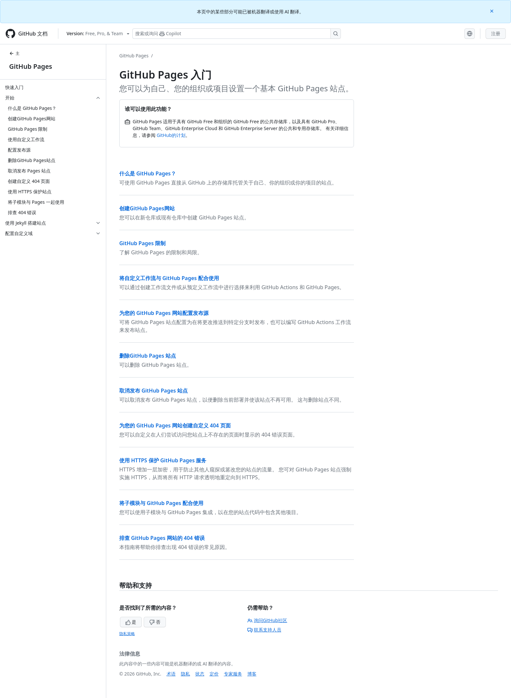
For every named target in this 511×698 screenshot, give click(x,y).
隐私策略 (127, 633)
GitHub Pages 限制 (142, 243)
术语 (171, 674)
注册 (495, 33)
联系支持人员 (264, 630)
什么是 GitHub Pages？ (147, 173)
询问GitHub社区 (267, 620)
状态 (199, 674)
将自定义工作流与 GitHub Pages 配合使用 (169, 278)
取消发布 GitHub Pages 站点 (153, 390)
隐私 (185, 674)
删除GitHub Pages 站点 (147, 355)
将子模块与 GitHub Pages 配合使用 (161, 503)
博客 (251, 674)
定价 (214, 674)
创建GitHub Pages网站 (147, 208)
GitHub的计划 (171, 135)
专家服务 (233, 674)
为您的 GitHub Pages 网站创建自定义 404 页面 (175, 425)
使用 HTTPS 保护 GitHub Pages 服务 (163, 460)
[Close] (492, 10)
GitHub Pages (30, 66)
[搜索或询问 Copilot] (236, 33)
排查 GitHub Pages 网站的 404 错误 (162, 538)
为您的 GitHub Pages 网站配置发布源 (164, 313)
